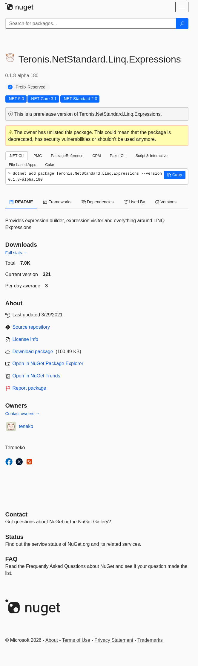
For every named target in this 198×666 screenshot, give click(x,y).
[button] (174, 175)
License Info (25, 339)
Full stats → (16, 252)
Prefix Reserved (31, 87)
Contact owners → (22, 413)
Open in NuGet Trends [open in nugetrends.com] (36, 375)
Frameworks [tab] (57, 202)
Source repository (31, 327)
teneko (26, 426)
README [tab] (21, 202)
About (51, 640)
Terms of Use (76, 640)
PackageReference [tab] (67, 155)
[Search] (182, 23)
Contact (16, 514)
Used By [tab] (134, 202)
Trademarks (150, 640)
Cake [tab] (49, 164)
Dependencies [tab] (97, 202)
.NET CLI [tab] (16, 155)
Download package (33, 351)
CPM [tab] (96, 155)
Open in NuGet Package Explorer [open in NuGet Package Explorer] (48, 363)
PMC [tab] (37, 155)
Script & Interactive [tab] (152, 155)
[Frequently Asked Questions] (11, 559)
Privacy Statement (113, 640)
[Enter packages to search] (90, 23)
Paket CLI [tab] (118, 155)
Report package (29, 388)
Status (14, 537)
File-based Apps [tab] (22, 164)
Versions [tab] (165, 202)
